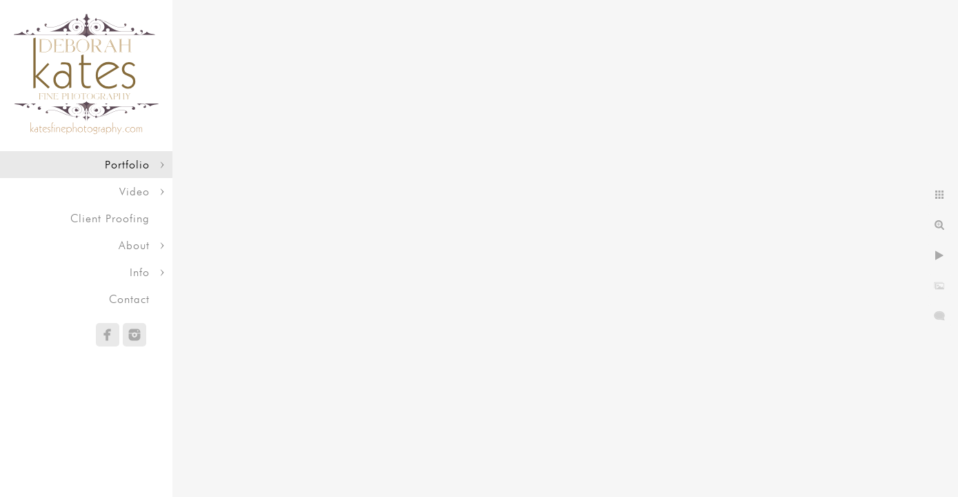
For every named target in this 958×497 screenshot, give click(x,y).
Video (134, 191)
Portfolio (127, 164)
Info (140, 272)
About (134, 245)
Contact (129, 299)
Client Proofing (110, 218)
